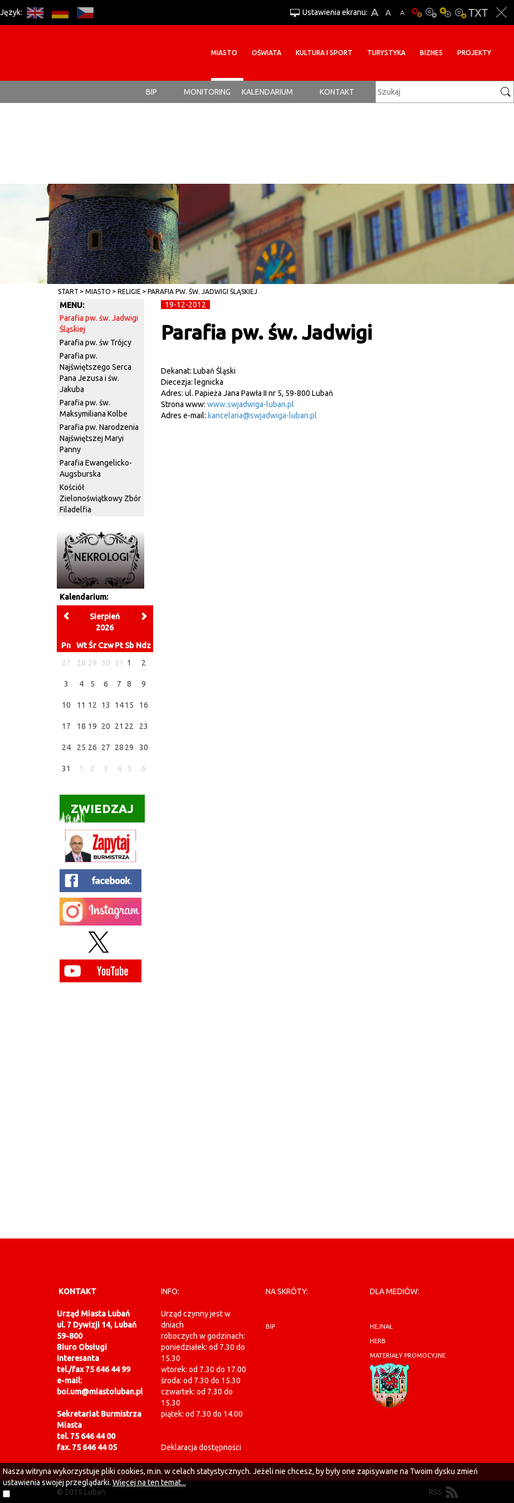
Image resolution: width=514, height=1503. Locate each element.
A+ (374, 12)
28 (119, 747)
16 (143, 705)
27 (105, 747)
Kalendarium (267, 91)
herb (378, 1341)
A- (402, 12)
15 (129, 705)
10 (66, 705)
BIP (151, 91)
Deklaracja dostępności (201, 1447)
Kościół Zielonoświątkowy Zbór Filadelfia (100, 498)
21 (119, 726)
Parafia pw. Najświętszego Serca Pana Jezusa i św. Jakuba (95, 372)
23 (143, 726)
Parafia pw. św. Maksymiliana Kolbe (94, 408)
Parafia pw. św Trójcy (95, 342)
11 (81, 705)
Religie (129, 291)
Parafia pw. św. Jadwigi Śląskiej (202, 291)
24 (66, 747)
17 (66, 726)
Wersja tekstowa (478, 12)
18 (81, 726)
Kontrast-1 (445, 12)
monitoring (207, 91)
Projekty (474, 52)
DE (59, 12)
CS (84, 12)
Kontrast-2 (460, 12)
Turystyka (386, 52)
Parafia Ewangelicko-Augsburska (96, 468)
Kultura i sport (324, 52)
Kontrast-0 (431, 12)
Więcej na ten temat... (149, 1482)
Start (68, 291)
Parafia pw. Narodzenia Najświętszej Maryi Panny (99, 438)
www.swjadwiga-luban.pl (250, 404)
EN (34, 12)
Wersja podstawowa (416, 12)
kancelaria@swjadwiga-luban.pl (262, 415)
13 (105, 705)
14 (119, 705)
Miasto (224, 52)
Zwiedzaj (97, 812)
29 (129, 747)
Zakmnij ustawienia (501, 12)
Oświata (266, 52)
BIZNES (431, 52)
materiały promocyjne (408, 1355)
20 (105, 726)
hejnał (381, 1326)
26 (92, 747)
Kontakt (337, 91)
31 (66, 768)
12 (92, 705)
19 (92, 726)
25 (81, 747)
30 (143, 747)
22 (129, 726)
